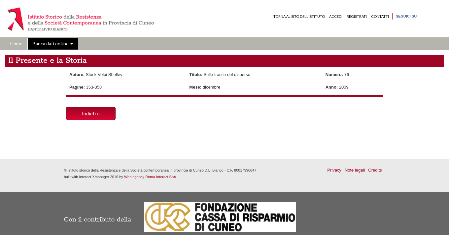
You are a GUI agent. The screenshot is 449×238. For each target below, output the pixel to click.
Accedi (335, 16)
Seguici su (406, 16)
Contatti (380, 16)
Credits (375, 170)
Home (16, 43)
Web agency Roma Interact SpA (150, 177)
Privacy (334, 170)
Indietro (91, 113)
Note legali (355, 170)
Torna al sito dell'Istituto (299, 16)
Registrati (357, 16)
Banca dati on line (53, 43)
